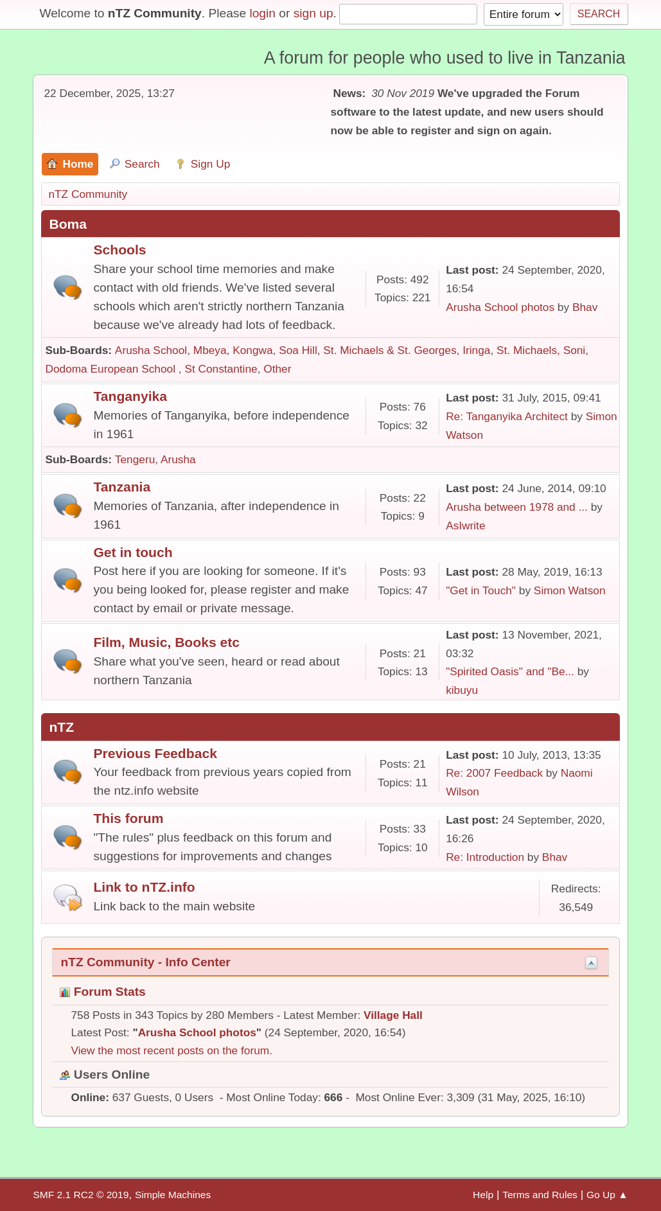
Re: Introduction (485, 857)
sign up (313, 13)
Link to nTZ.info (144, 887)
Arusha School (151, 350)
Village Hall (393, 1015)
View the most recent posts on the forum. (171, 1050)
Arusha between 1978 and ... (517, 506)
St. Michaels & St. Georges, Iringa (406, 350)
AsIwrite (465, 525)
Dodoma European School (111, 368)
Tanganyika (130, 396)
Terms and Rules (539, 1194)
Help (483, 1194)
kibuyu (462, 690)
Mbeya (210, 350)
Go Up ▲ (607, 1194)
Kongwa (252, 350)
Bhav (584, 307)
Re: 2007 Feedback (494, 772)
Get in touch (132, 552)
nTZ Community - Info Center (145, 962)
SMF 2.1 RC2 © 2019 (80, 1194)
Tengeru (135, 459)
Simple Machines (173, 1194)
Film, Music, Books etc (166, 642)
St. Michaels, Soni (541, 350)
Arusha (178, 459)
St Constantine (220, 368)
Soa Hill (298, 350)
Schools (119, 249)
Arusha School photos (500, 307)
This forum (128, 818)
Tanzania (121, 486)
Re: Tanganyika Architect (507, 416)
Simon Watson (570, 590)
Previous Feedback (154, 753)
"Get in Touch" (481, 590)
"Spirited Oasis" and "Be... (510, 671)
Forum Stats (102, 991)
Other (277, 368)
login (262, 13)
